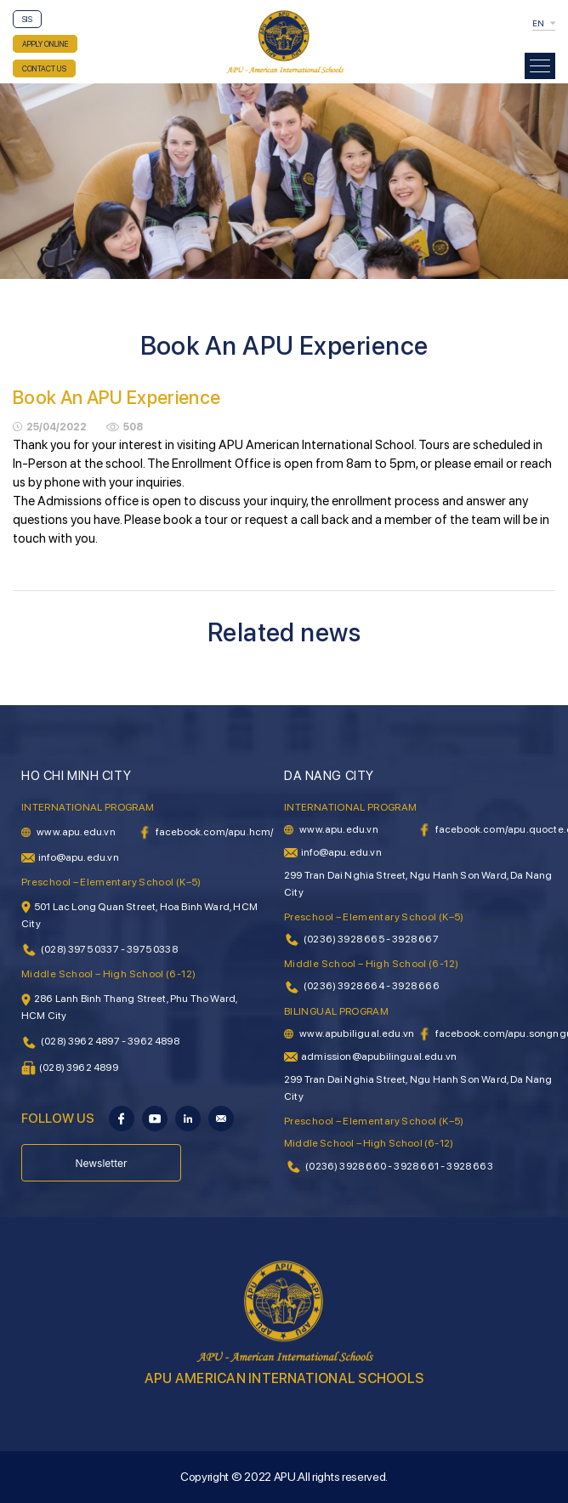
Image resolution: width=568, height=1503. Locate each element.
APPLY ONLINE (45, 43)
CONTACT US (44, 68)
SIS (27, 19)
